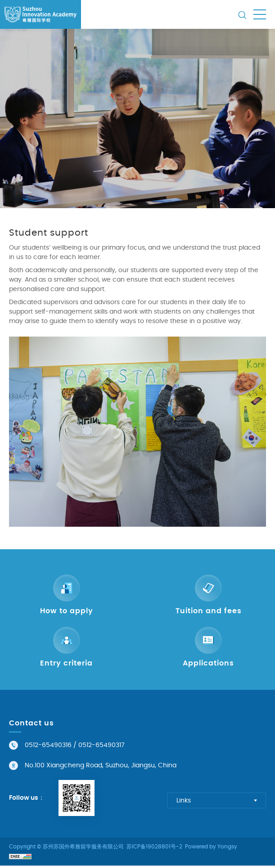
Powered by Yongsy (211, 847)
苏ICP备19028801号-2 (154, 847)
